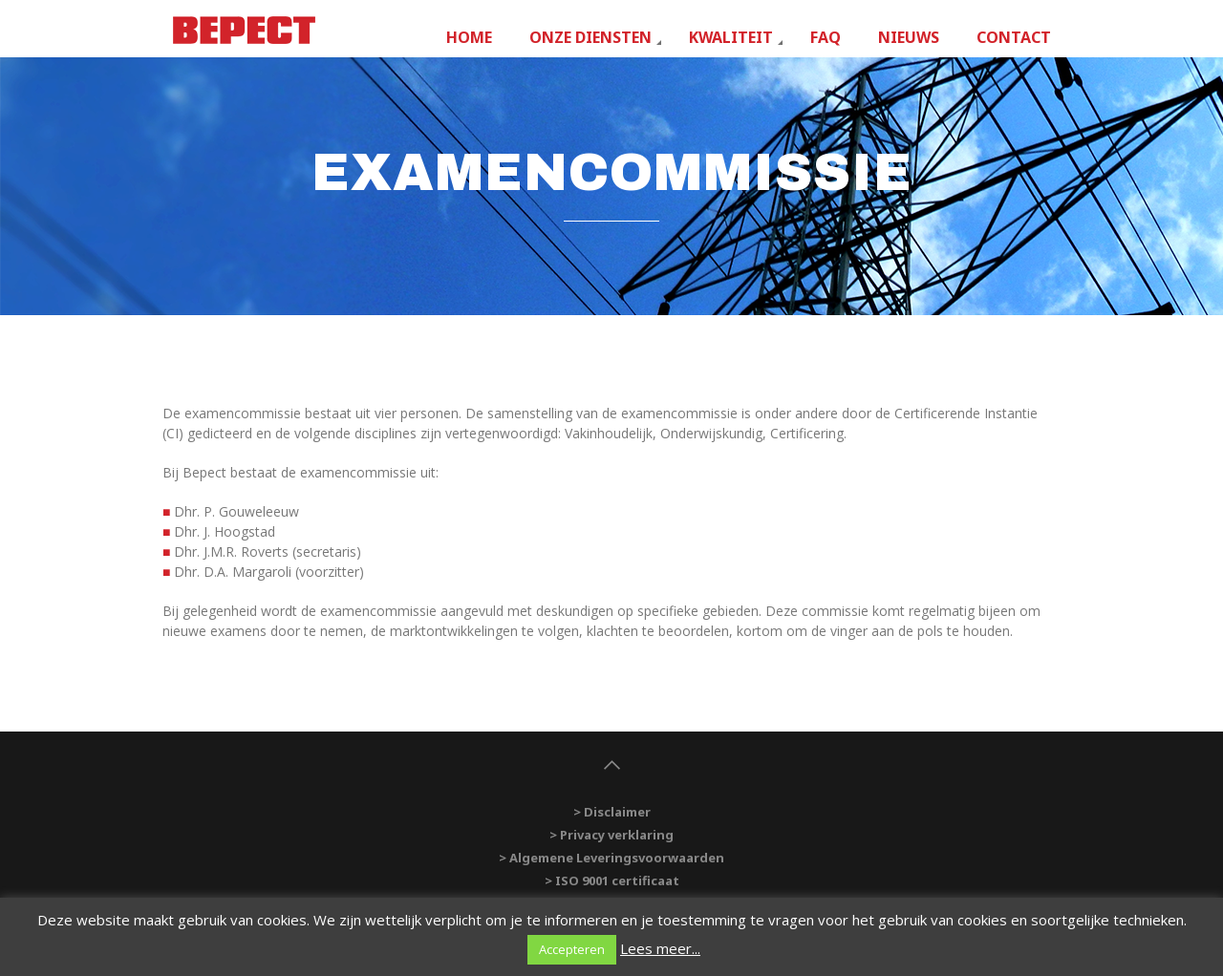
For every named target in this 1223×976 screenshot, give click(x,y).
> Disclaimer (612, 811)
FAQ (825, 37)
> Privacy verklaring (611, 834)
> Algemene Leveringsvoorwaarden (611, 857)
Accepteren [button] (572, 949)
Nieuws (908, 37)
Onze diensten (590, 37)
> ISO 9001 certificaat (612, 880)
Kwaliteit (731, 37)
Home (469, 37)
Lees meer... (660, 948)
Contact (1013, 37)
